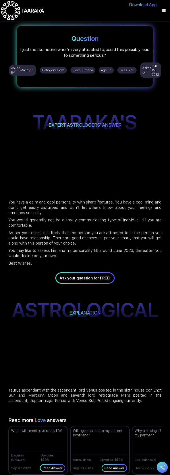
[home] (22, 10)
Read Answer (52, 468)
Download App (143, 4)
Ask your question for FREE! (85, 278)
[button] (164, 10)
